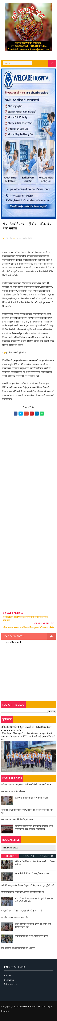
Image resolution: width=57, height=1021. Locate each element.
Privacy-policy (10, 984)
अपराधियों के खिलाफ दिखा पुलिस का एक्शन (32, 873)
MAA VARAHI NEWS (34, 1007)
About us (8, 976)
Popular (28, 856)
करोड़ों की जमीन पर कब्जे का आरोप (14, 917)
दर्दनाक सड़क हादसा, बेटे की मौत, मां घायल (17, 819)
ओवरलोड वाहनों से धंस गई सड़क (13, 791)
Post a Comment (13, 642)
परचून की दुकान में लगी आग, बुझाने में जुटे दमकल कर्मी (21, 911)
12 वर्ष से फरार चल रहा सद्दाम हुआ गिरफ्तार (31, 798)
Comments (47, 856)
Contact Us (9, 980)
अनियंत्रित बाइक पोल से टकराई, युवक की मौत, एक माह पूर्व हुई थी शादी (27, 885)
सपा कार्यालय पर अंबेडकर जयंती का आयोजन (18, 948)
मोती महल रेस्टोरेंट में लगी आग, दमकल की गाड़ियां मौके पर (22, 892)
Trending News (10, 857)
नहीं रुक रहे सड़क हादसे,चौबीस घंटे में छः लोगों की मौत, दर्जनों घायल (26, 785)
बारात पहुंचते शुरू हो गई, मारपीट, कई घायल (31, 936)
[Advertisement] (28, 513)
